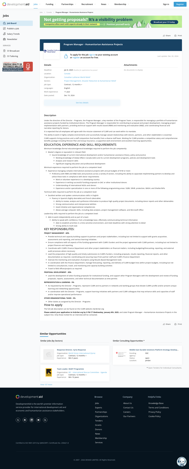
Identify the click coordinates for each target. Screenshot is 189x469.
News (103, 4)
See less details (82, 102)
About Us (127, 403)
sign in (92, 54)
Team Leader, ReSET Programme (70, 369)
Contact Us (128, 407)
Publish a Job (11, 28)
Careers (126, 412)
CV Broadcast (11, 50)
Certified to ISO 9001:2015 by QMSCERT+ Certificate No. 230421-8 (42, 443)
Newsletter (10, 39)
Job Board (9, 23)
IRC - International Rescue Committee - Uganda (88, 372)
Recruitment (87, 4)
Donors (98, 429)
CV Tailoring (10, 56)
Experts (98, 407)
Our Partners (129, 416)
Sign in (166, 4)
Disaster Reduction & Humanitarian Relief (99, 81)
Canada (49, 12)
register (76, 57)
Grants (98, 425)
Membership (120, 4)
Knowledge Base (156, 403)
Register (180, 4)
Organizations (101, 416)
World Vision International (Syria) (82, 353)
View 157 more (46, 384)
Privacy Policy (155, 412)
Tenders (99, 420)
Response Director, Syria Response (71, 350)
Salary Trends (11, 33)
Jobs (36, 4)
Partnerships (67, 4)
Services (99, 442)
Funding (49, 4)
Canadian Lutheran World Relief (77, 77)
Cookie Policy (155, 416)
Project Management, (73, 81)
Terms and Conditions (159, 407)
